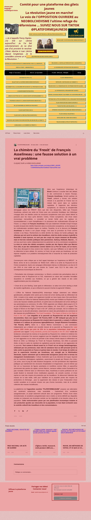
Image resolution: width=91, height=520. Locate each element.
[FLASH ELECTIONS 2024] (26, 110)
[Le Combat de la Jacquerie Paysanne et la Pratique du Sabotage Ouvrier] (26, 86)
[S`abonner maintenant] (65, 498)
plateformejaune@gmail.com (41, 492)
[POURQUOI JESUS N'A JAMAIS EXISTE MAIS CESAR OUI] (26, 100)
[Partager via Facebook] (14, 411)
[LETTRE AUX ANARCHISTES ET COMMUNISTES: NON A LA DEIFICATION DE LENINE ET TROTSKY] (25, 63)
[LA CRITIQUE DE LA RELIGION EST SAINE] (66, 90)
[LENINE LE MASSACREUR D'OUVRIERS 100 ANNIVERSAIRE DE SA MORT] (66, 94)
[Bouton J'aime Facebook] (19, 502)
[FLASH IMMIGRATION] (66, 77)
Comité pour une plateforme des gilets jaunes (49, 6)
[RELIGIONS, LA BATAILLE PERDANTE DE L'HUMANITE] (66, 63)
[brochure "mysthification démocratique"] (71, 40)
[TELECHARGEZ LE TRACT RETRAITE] (67, 122)
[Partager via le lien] (27, 411)
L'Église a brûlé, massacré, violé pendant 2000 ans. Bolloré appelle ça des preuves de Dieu (45, 447)
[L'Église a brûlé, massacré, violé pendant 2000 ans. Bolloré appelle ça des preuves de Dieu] (45, 436)
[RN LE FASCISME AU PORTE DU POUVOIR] (26, 105)
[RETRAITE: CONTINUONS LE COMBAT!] (66, 82)
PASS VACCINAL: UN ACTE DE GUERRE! (16, 447)
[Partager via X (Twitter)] (19, 411)
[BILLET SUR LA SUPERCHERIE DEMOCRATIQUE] (26, 82)
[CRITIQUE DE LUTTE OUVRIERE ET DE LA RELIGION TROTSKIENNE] (67, 99)
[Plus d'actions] (76, 145)
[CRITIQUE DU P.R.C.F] (26, 77)
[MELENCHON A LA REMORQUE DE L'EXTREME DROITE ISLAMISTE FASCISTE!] (67, 86)
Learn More (27, 133)
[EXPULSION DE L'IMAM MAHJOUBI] (67, 117)
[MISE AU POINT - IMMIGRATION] (25, 67)
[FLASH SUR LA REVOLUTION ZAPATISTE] (26, 115)
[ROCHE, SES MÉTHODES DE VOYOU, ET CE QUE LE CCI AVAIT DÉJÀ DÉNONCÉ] (73, 436)
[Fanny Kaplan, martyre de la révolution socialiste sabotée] (47, 34)
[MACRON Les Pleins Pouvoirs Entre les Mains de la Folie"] (26, 120)
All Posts (7, 133)
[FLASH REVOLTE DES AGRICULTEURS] (67, 102)
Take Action (36, 133)
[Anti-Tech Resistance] (46, 51)
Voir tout (83, 425)
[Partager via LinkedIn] (23, 411)
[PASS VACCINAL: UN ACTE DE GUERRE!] (17, 436)
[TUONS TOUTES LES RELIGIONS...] (67, 106)
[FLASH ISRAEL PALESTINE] (67, 113)
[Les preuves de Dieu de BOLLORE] (42, 56)
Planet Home (16, 133)
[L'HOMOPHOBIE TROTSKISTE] (26, 91)
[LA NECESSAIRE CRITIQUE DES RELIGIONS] (66, 67)
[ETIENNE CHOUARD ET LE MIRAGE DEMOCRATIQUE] (67, 110)
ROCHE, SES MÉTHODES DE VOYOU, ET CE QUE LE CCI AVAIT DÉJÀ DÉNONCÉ (73, 447)
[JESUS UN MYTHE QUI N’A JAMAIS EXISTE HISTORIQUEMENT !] (26, 95)
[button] (83, 133)
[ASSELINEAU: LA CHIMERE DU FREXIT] (25, 125)
